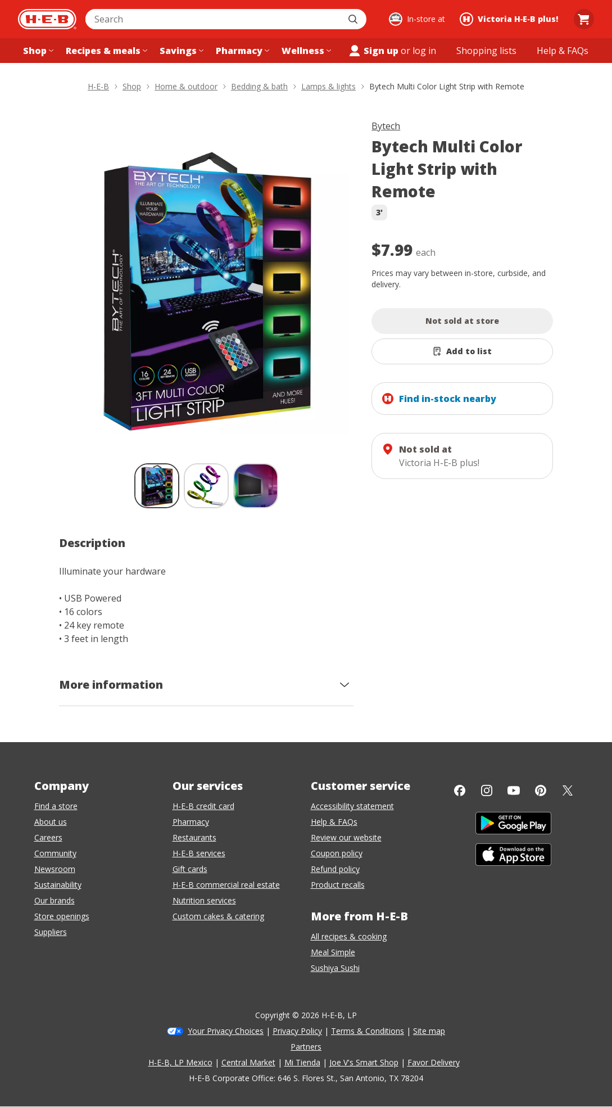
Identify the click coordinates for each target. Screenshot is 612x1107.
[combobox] (213, 19)
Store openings (61, 916)
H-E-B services (199, 853)
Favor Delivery (433, 1062)
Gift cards (190, 869)
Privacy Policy (297, 1030)
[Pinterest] (540, 790)
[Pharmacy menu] (241, 50)
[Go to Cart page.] (584, 19)
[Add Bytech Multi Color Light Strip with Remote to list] (462, 351)
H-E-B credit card (203, 806)
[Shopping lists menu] (486, 50)
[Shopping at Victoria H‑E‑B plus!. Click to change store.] (510, 19)
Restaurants (194, 837)
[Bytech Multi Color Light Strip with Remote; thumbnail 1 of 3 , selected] (156, 485)
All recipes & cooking (349, 936)
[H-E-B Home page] (47, 19)
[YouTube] (513, 790)
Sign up (373, 50)
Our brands (54, 900)
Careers (48, 837)
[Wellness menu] (305, 50)
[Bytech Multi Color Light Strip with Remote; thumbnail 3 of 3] (255, 485)
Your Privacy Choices (226, 1030)
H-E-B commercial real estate (226, 884)
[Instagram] (486, 790)
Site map (429, 1030)
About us (50, 821)
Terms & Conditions (367, 1030)
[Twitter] (567, 790)
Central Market (248, 1062)
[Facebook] (459, 790)
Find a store (56, 806)
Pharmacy (191, 821)
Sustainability (57, 884)
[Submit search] (354, 19)
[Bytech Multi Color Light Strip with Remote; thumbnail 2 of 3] (206, 485)
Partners (306, 1046)
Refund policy (335, 869)
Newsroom (54, 869)
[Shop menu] (37, 50)
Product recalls (338, 884)
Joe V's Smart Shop (363, 1062)
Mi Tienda (302, 1062)
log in (424, 50)
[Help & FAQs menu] (562, 50)
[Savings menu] (180, 50)
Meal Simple (333, 952)
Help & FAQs (334, 821)
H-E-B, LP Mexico (180, 1062)
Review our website (346, 837)
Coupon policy (336, 853)
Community (55, 853)
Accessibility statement (352, 806)
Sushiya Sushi (335, 968)
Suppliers (50, 932)
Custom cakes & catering (218, 916)
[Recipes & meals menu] (105, 50)
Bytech (385, 126)
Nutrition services (204, 900)
